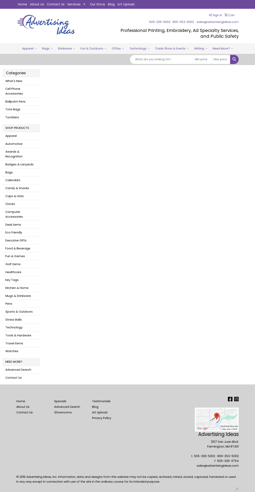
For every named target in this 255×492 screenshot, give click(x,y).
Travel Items (14, 343)
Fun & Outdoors (93, 48)
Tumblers (12, 117)
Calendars (12, 180)
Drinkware (66, 48)
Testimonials (101, 401)
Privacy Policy (101, 418)
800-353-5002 (183, 22)
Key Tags (12, 280)
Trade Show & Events (172, 48)
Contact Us (56, 4)
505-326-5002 (159, 22)
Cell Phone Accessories (14, 91)
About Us (37, 4)
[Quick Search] (161, 59)
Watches (11, 351)
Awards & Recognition (14, 154)
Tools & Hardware (18, 335)
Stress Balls (13, 320)
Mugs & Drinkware (18, 296)
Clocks (10, 204)
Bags (47, 48)
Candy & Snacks (17, 188)
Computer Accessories (14, 214)
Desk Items (13, 225)
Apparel (29, 48)
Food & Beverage (17, 248)
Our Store (97, 4)
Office (118, 48)
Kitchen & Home (16, 288)
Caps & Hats (14, 196)
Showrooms (63, 412)
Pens (8, 304)
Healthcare (13, 272)
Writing (200, 48)
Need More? (223, 48)
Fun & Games (15, 256)
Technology (139, 48)
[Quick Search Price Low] (202, 59)
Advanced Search (18, 370)
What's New (13, 81)
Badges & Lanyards (19, 164)
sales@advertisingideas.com (218, 22)
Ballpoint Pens (15, 102)
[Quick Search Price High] (220, 59)
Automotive (14, 144)
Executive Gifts (15, 240)
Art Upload (125, 4)
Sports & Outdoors (19, 312)
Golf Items (13, 264)
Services (73, 4)
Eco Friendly (13, 232)
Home (22, 4)
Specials (60, 401)
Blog (111, 4)
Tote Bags (12, 109)
